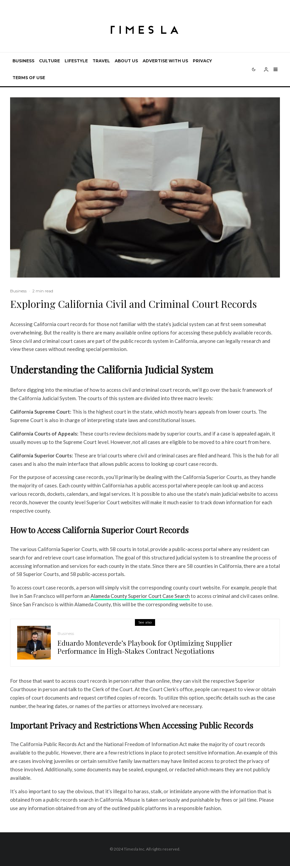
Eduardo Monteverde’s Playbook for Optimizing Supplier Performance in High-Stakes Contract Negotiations (145, 647)
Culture (49, 60)
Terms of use (28, 77)
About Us (126, 60)
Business (23, 60)
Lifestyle (76, 60)
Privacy (202, 60)
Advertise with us (165, 60)
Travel (101, 60)
